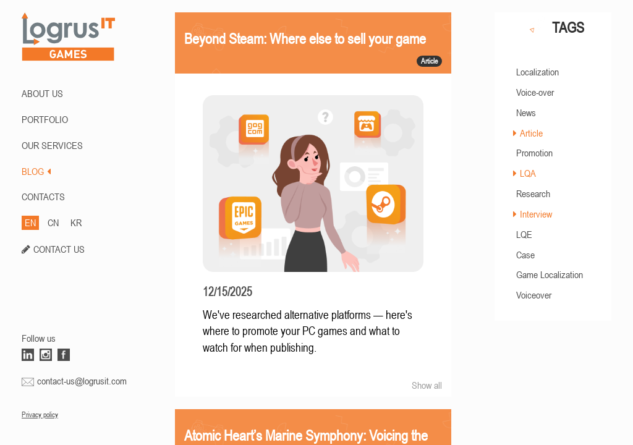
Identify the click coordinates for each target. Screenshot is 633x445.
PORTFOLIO (45, 119)
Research (533, 193)
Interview (536, 213)
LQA (528, 173)
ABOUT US (42, 93)
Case (525, 254)
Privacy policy (40, 414)
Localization (537, 71)
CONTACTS (43, 196)
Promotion (534, 152)
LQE (524, 234)
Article (531, 132)
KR (76, 222)
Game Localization (549, 274)
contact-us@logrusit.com (82, 380)
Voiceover (533, 294)
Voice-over (535, 92)
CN (53, 222)
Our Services (52, 145)
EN (30, 222)
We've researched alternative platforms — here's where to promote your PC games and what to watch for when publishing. (307, 331)
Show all (427, 385)
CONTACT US (59, 249)
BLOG (36, 171)
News (526, 112)
